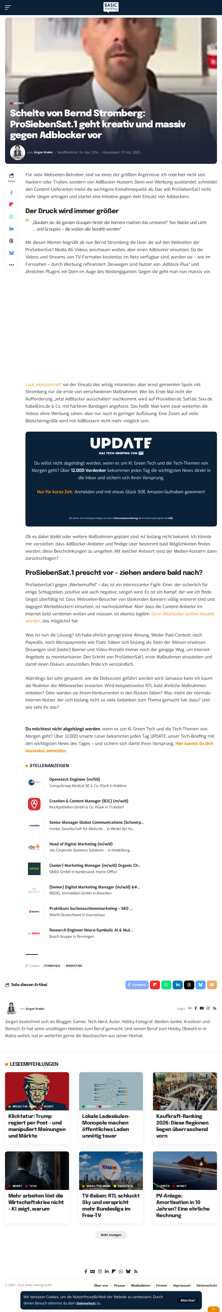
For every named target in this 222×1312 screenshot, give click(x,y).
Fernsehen (52, 966)
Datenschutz (87, 1303)
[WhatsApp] (121, 1273)
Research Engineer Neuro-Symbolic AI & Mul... (91, 930)
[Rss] (214, 1010)
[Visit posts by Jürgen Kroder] (17, 152)
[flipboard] (113, 1273)
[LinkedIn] (107, 1273)
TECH (33, 1187)
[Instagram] (207, 1010)
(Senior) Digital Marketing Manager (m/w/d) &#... (94, 887)
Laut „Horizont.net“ (43, 385)
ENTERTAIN (125, 1187)
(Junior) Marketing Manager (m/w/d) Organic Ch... (95, 865)
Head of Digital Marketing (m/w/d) (81, 844)
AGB (170, 518)
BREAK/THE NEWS (25, 1108)
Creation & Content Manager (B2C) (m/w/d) (88, 801)
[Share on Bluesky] (11, 253)
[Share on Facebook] (11, 192)
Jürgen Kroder (44, 152)
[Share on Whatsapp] (11, 217)
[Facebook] (193, 1010)
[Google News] (92, 1273)
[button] (188, 1300)
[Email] (211, 986)
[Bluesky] (128, 1273)
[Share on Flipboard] (11, 205)
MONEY (19, 103)
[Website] (186, 1010)
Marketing (74, 966)
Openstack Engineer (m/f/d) (74, 779)
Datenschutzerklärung (126, 518)
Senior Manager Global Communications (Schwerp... (96, 822)
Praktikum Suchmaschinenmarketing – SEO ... (91, 908)
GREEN (91, 1108)
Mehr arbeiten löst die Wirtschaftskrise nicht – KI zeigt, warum (36, 1204)
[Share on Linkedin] (11, 229)
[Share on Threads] (11, 241)
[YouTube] (200, 1010)
